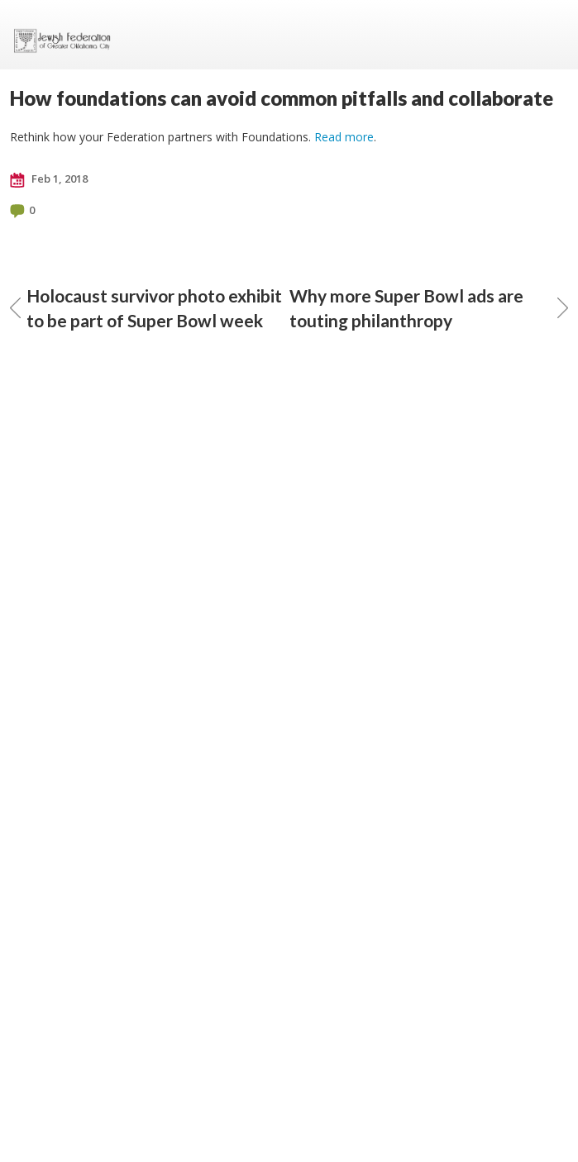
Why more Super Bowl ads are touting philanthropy (429, 308)
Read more (344, 137)
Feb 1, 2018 (49, 179)
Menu (549, 35)
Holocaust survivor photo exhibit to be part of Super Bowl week (146, 308)
